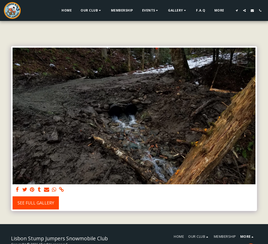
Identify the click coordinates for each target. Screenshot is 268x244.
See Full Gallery (36, 203)
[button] (91, 10)
